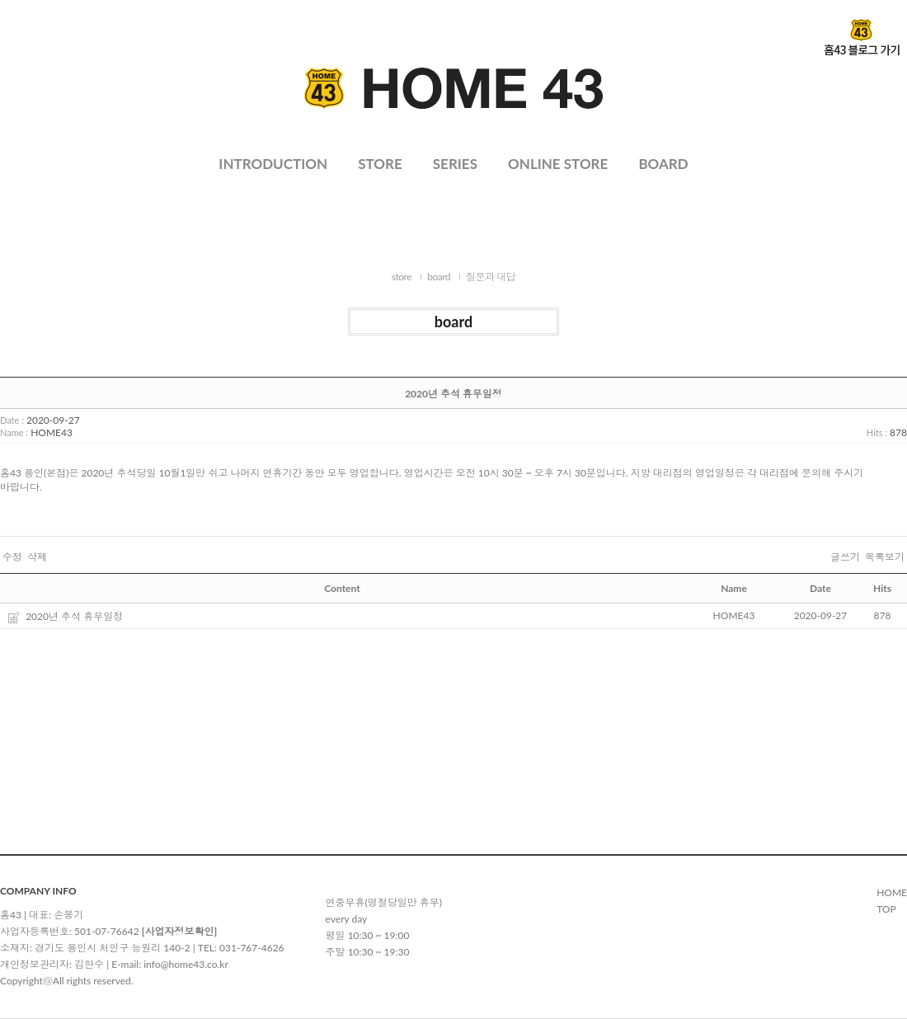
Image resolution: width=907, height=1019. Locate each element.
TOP (886, 909)
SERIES (455, 163)
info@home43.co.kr (185, 964)
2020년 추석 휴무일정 (74, 616)
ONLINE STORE (558, 163)
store (401, 276)
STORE (380, 163)
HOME (891, 892)
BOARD (663, 163)
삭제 (37, 557)
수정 (12, 557)
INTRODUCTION (273, 163)
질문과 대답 (490, 276)
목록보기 (885, 557)
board (438, 276)
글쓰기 (845, 557)
